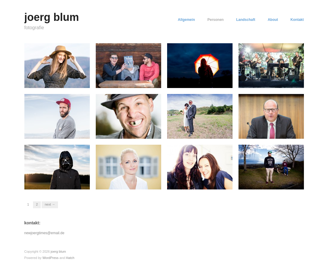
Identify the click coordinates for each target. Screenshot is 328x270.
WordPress (51, 258)
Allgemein (186, 19)
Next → (50, 204)
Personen (215, 19)
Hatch (70, 258)
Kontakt (297, 19)
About (273, 19)
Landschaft (245, 19)
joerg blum (51, 17)
